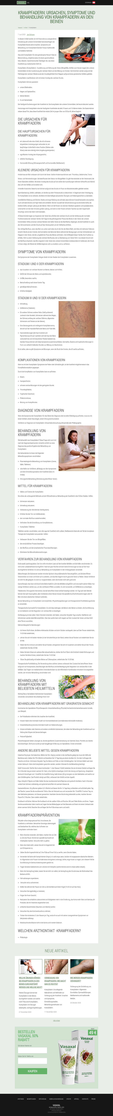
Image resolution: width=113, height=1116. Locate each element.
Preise (93, 1099)
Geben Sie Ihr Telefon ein (25, 1056)
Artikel (76, 1099)
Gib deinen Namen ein (25, 1045)
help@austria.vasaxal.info (56, 1107)
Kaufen (32, 1071)
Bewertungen (31, 1099)
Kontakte (85, 1099)
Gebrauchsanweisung (56, 1099)
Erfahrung (42, 1099)
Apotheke (21, 1099)
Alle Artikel (56, 1020)
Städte (69, 1099)
